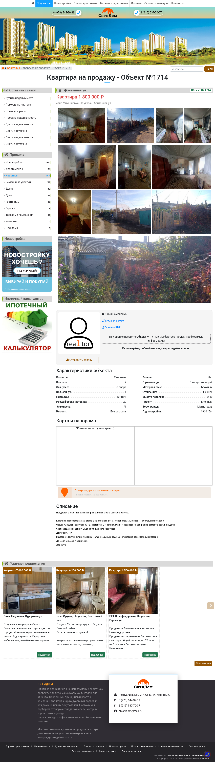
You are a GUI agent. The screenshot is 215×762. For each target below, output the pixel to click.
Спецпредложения (85, 3)
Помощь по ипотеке (93, 746)
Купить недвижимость (66, 746)
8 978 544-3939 (113, 320)
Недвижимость (42, 746)
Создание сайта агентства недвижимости (188, 755)
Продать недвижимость (143, 746)
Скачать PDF (111, 327)
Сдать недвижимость (172, 746)
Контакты (177, 3)
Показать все (203, 663)
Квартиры (13, 68)
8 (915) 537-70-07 (148, 13)
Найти (209, 69)
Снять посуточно (107, 751)
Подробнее (44, 654)
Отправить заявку (79, 360)
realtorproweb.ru (201, 758)
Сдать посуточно (197, 746)
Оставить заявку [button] (156, 3)
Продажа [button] (44, 3)
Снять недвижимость (83, 751)
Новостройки (62, 3)
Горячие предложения (114, 3)
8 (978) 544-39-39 (67, 13)
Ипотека (136, 3)
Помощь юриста (117, 746)
